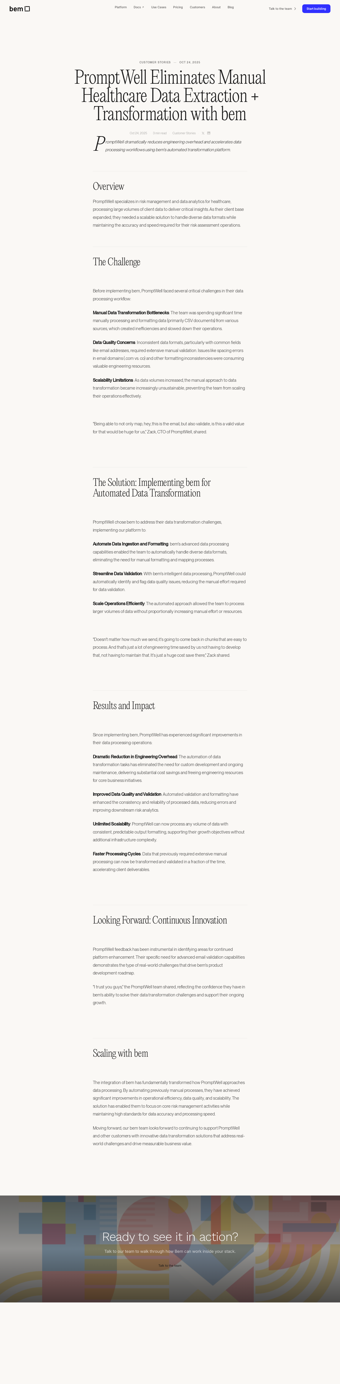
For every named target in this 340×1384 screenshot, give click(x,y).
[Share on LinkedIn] (208, 133)
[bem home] (20, 8)
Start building (316, 8)
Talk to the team (169, 1265)
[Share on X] (203, 133)
